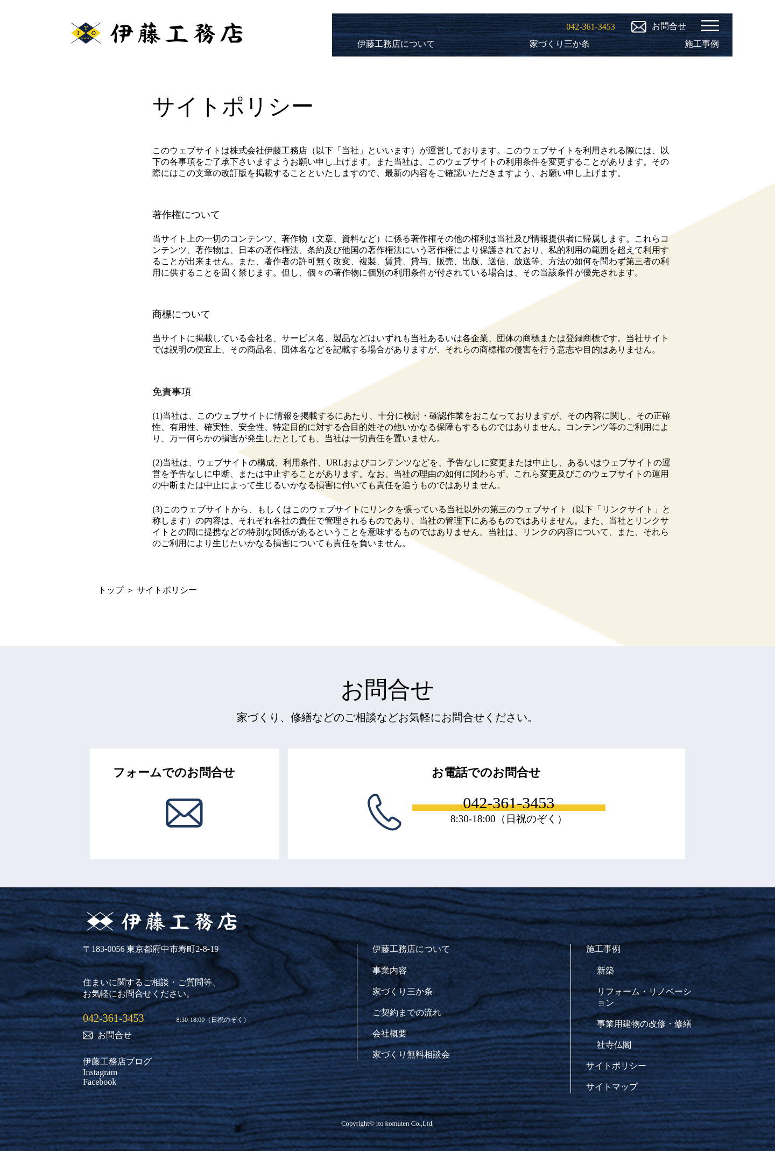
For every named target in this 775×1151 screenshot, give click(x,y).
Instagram (100, 1072)
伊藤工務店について (396, 43)
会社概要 (389, 1033)
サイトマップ (612, 1086)
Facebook (99, 1081)
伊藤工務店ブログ (117, 1061)
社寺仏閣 (614, 1044)
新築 (605, 970)
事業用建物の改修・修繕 (644, 1023)
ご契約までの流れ (406, 1012)
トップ (111, 590)
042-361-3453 (113, 1018)
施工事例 (702, 43)
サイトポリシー (616, 1065)
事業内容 (389, 970)
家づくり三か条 (560, 43)
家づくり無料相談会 (411, 1054)
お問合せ (107, 1035)
